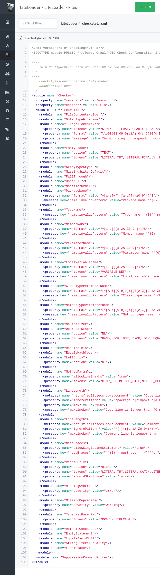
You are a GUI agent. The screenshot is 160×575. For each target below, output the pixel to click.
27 (22, 171)
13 (22, 105)
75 (22, 400)
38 (22, 224)
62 (22, 338)
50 (22, 281)
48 (22, 272)
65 (22, 352)
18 (22, 129)
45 (22, 257)
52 (22, 291)
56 (22, 310)
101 (22, 524)
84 (22, 443)
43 (22, 248)
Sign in (145, 7)
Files (72, 7)
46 (22, 262)
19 (22, 133)
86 (22, 452)
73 (22, 390)
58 (22, 319)
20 (22, 138)
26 (22, 167)
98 (22, 510)
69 (22, 371)
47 (22, 267)
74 (22, 395)
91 (22, 476)
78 (22, 414)
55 (22, 305)
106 (22, 548)
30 (22, 186)
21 (22, 143)
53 (22, 295)
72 (22, 386)
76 (22, 405)
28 (22, 176)
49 (22, 276)
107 (22, 552)
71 (22, 381)
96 (22, 500)
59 (22, 324)
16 (22, 119)
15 (22, 114)
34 (22, 205)
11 (22, 95)
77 (22, 410)
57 (22, 314)
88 (22, 462)
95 (22, 495)
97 (22, 505)
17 (22, 124)
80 (22, 424)
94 (22, 491)
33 (22, 200)
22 (22, 148)
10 (22, 91)
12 (22, 100)
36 (22, 214)
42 (22, 243)
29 (22, 181)
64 (22, 348)
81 (22, 429)
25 (22, 162)
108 (22, 557)
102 (22, 529)
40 (22, 233)
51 (22, 286)
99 (22, 514)
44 (22, 253)
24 (22, 157)
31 (22, 190)
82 (22, 433)
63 (22, 343)
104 (22, 538)
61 (22, 333)
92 (22, 481)
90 (22, 472)
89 (22, 467)
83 (22, 438)
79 (22, 419)
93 (22, 486)
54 (22, 300)
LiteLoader (30, 7)
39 (22, 229)
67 (22, 362)
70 (22, 376)
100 (22, 519)
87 (22, 457)
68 (22, 367)
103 (22, 533)
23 (22, 152)
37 (22, 219)
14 (22, 110)
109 (22, 562)
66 (22, 357)
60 (22, 329)
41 (22, 238)
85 (22, 448)
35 (22, 210)
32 (22, 195)
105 (22, 543)
